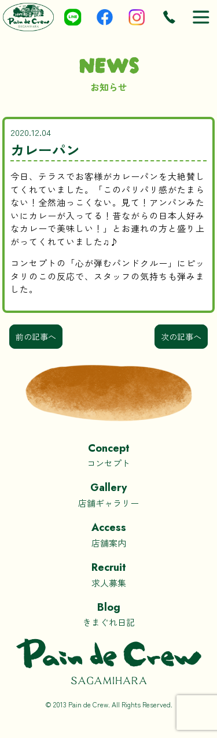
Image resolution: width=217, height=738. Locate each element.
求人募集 (108, 574)
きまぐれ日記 (108, 614)
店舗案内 (108, 534)
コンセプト (108, 455)
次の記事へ (181, 336)
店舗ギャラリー (108, 494)
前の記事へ (36, 336)
